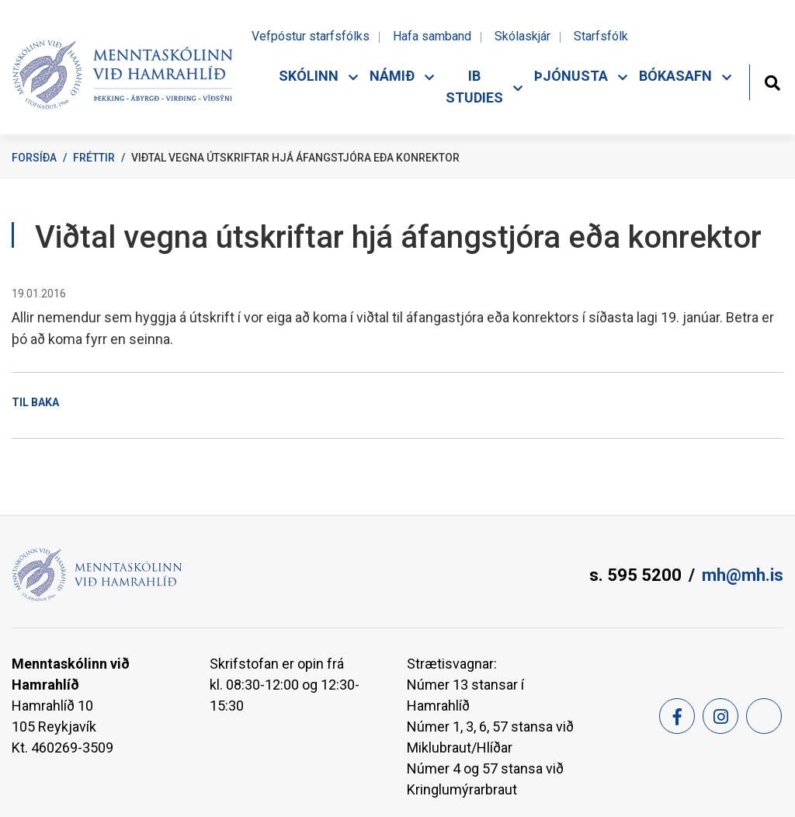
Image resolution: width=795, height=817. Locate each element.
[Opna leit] (772, 81)
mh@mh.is (742, 575)
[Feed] (764, 716)
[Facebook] (677, 716)
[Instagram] (720, 716)
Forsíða (34, 157)
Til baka (35, 402)
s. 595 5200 (635, 575)
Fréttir (94, 157)
